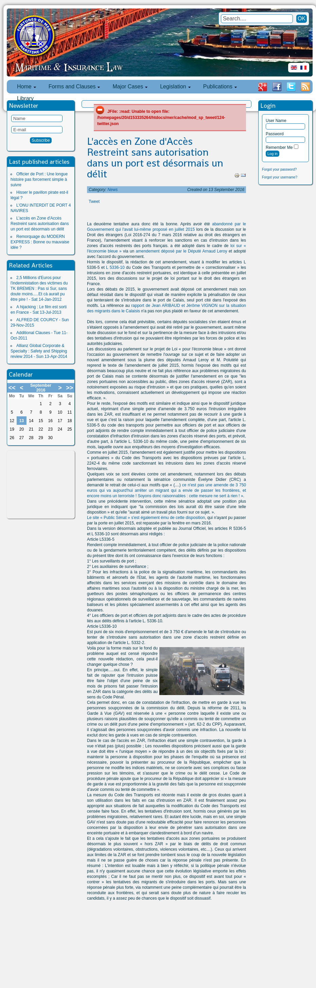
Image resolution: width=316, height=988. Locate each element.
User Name (276, 120)
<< (12, 387)
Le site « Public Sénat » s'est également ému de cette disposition (146, 517)
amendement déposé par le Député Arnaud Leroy (181, 251)
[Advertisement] (41, 485)
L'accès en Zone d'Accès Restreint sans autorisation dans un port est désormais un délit (40, 223)
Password (275, 134)
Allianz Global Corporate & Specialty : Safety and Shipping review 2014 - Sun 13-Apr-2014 (39, 351)
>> (69, 387)
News (112, 189)
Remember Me (279, 147)
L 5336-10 (115, 267)
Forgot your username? (279, 177)
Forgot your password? (279, 169)
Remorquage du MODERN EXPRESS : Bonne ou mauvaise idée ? (40, 242)
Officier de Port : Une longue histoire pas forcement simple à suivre (39, 179)
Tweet (94, 201)
